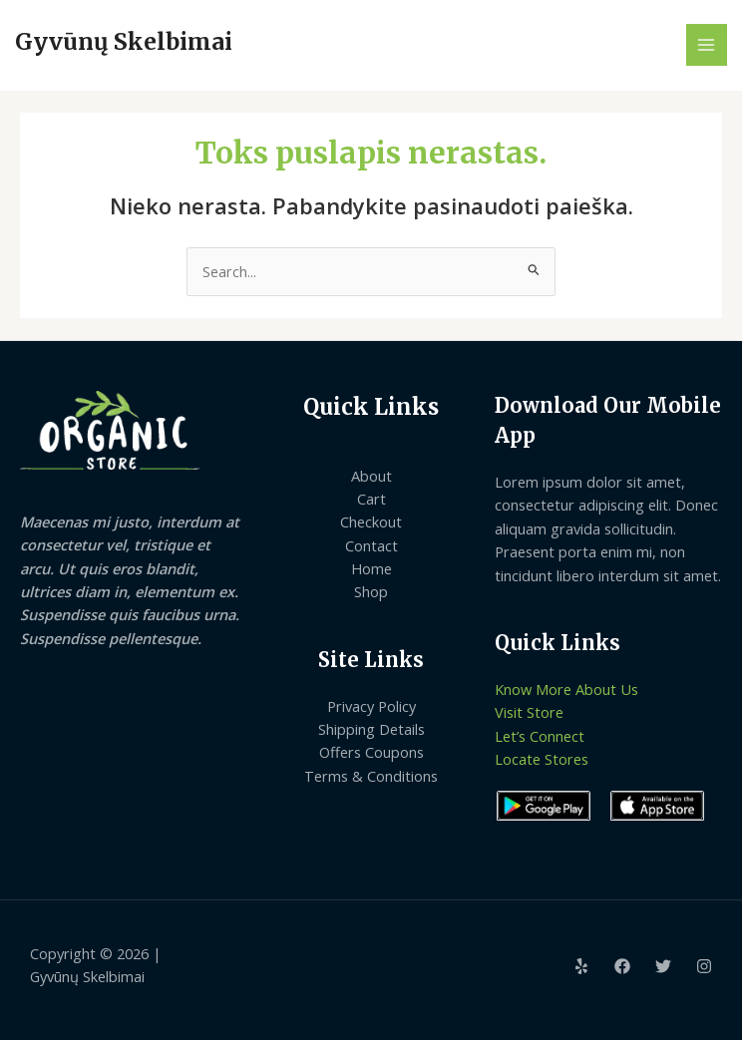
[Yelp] (581, 966)
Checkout (371, 521)
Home (371, 568)
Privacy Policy (371, 706)
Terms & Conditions (371, 776)
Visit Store (529, 712)
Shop (371, 591)
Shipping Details (371, 729)
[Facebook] (622, 966)
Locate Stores (541, 759)
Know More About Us (566, 689)
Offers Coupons (371, 752)
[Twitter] (663, 966)
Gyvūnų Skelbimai (123, 42)
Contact (371, 545)
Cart (371, 499)
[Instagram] (704, 966)
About (371, 476)
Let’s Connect (539, 736)
